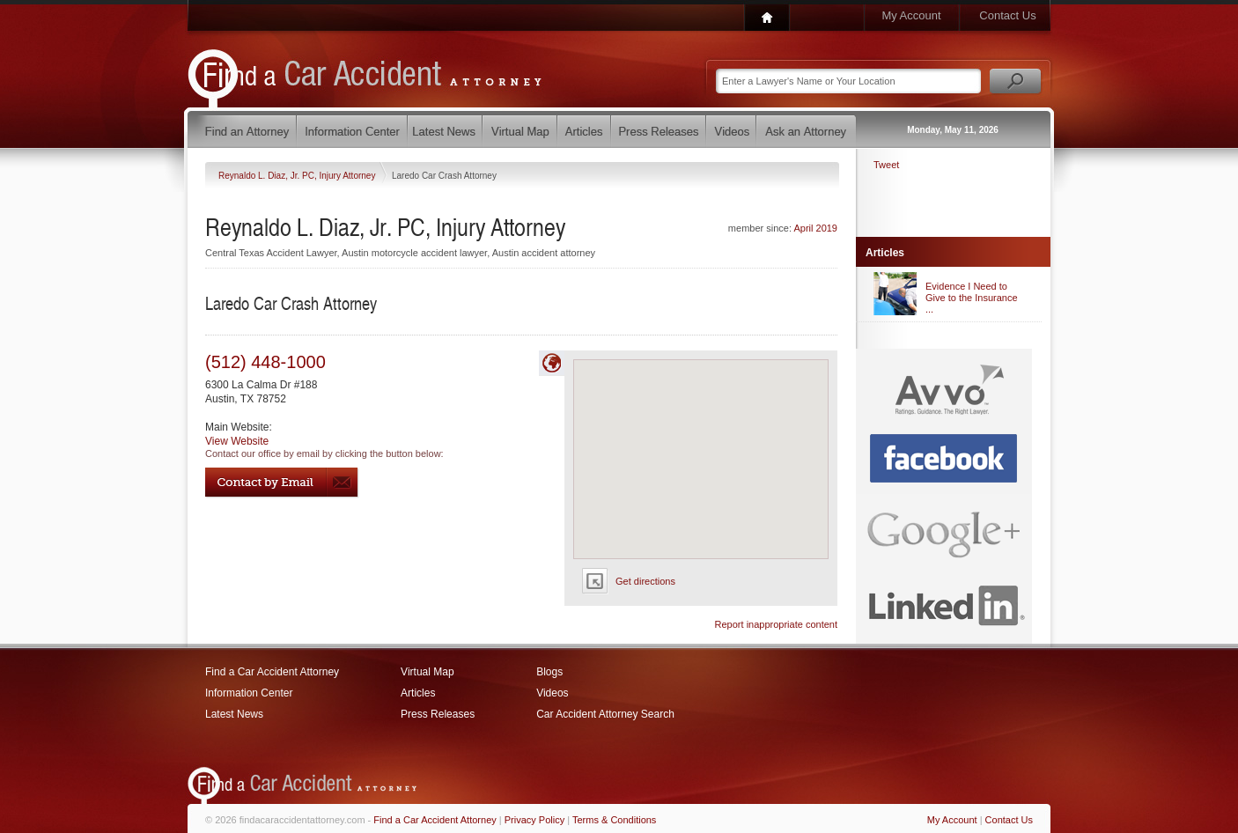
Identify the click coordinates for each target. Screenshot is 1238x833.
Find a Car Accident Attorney (272, 672)
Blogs (549, 672)
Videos (552, 693)
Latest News (234, 714)
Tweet (886, 164)
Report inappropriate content (776, 624)
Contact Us (1007, 15)
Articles (418, 693)
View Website (237, 441)
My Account (910, 15)
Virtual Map (427, 672)
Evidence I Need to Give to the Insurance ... (971, 297)
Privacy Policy (534, 820)
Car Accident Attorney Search (605, 714)
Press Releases (438, 714)
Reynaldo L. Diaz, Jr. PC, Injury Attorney (298, 176)
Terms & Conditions (614, 820)
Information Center (248, 693)
